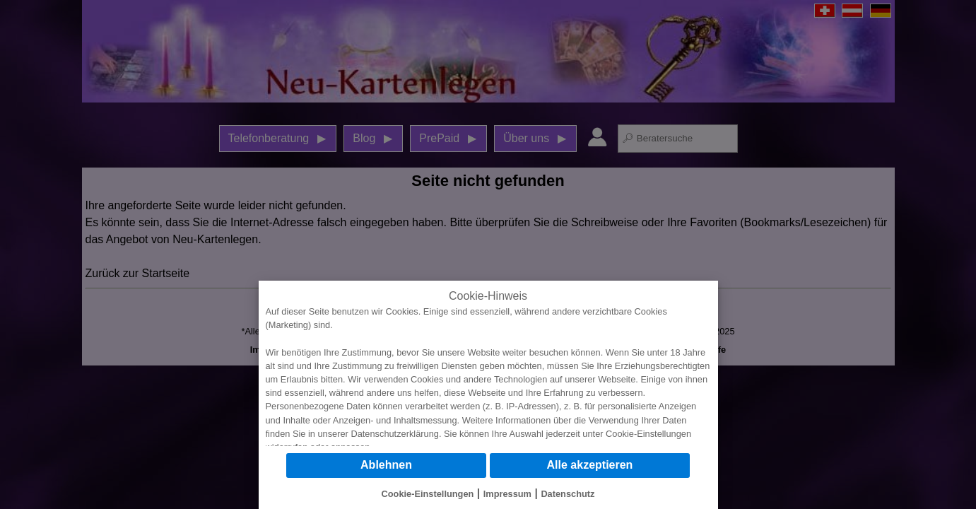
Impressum (507, 493)
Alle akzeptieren (590, 465)
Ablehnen (386, 465)
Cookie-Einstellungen (648, 433)
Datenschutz (567, 493)
